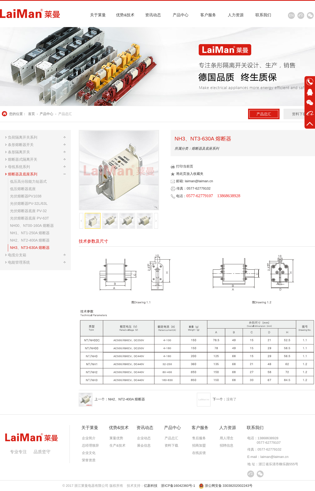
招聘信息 (226, 445)
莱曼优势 (116, 438)
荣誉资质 (89, 460)
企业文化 (89, 453)
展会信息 (144, 445)
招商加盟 (199, 445)
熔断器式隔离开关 (22, 159)
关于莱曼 (98, 15)
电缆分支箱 (17, 255)
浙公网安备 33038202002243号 (226, 486)
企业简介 (89, 438)
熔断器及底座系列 (22, 174)
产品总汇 (65, 114)
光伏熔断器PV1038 (25, 196)
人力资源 (236, 15)
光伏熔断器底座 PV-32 (28, 211)
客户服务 (208, 15)
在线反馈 (199, 453)
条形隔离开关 (19, 152)
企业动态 (144, 438)
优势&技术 (125, 15)
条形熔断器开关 (21, 145)
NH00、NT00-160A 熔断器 (32, 225)
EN (291, 15)
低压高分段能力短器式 (28, 181)
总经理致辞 (90, 445)
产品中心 (180, 15)
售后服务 (199, 438)
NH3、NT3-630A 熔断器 (30, 248)
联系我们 (263, 15)
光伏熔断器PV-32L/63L (29, 203)
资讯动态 (153, 15)
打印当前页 (182, 166)
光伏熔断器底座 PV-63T (29, 218)
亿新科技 (151, 486)
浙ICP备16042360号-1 (178, 486)
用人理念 (226, 438)
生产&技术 (117, 445)
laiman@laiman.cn (274, 457)
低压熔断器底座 (23, 189)
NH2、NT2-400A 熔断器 (30, 240)
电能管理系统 (19, 262)
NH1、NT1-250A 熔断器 (30, 233)
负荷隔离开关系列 (22, 137)
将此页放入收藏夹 (187, 174)
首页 (31, 114)
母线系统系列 (19, 167)
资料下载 (299, 114)
